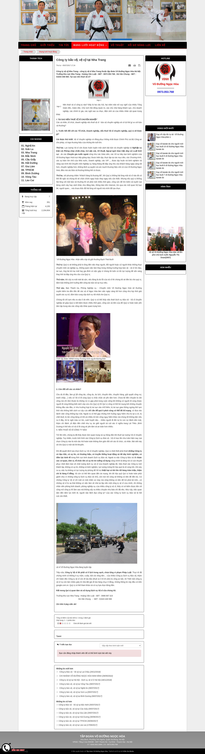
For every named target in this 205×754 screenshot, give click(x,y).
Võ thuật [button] (117, 45)
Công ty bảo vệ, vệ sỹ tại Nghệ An (73, 688)
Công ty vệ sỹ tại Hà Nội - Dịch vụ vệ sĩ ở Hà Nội (80, 680)
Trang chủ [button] (28, 45)
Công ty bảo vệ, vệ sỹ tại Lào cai (72, 725)
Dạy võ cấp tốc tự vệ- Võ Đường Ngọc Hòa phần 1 (169, 135)
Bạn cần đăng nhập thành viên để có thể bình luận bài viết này (85, 653)
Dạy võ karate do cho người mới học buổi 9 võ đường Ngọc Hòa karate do (169, 156)
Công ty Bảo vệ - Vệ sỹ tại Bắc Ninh (74, 705)
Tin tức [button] (64, 45)
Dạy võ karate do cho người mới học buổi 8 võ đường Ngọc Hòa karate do (169, 165)
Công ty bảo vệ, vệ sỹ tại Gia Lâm (73, 713)
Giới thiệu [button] (47, 45)
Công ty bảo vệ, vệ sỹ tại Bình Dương (75, 696)
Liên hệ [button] (160, 45)
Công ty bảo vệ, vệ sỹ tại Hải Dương (74, 717)
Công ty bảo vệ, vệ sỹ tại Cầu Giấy (73, 709)
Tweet (58, 636)
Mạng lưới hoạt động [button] (90, 46)
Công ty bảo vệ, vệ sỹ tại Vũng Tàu (74, 684)
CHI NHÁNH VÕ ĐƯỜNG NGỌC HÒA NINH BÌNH (80, 676)
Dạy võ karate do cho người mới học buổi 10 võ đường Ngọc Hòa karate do (170, 146)
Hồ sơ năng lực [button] (139, 45)
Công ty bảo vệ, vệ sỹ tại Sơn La (73, 692)
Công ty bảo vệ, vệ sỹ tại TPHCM (73, 721)
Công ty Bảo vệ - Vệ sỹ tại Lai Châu (74, 672)
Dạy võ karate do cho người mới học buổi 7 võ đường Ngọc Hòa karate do (169, 175)
